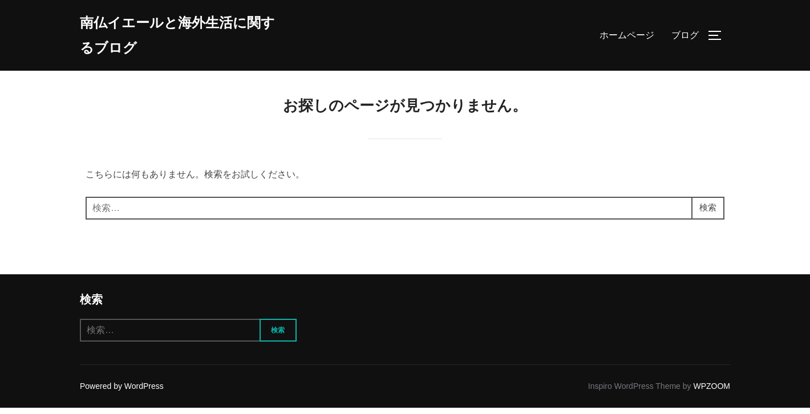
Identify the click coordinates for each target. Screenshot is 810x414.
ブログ (685, 36)
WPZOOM (711, 392)
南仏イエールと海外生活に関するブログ (178, 36)
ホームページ (627, 36)
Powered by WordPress (122, 392)
